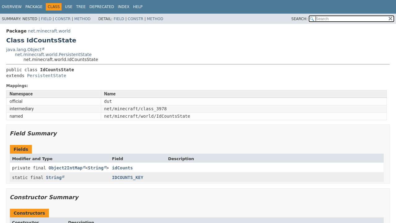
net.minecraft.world (49, 30)
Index (124, 7)
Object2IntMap (66, 167)
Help (138, 7)
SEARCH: (299, 19)
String (96, 167)
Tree (81, 7)
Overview (12, 7)
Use (68, 7)
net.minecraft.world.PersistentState (53, 54)
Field (46, 19)
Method (82, 19)
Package (33, 7)
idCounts (122, 167)
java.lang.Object (23, 49)
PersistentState (46, 75)
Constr (63, 19)
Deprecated (101, 7)
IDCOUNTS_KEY (127, 177)
